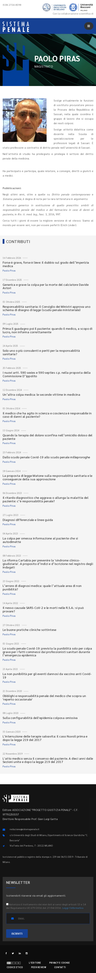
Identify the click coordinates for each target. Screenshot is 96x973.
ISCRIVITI (17, 933)
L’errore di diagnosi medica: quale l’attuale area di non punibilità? (42, 587)
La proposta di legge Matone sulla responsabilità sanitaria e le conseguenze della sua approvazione (47, 477)
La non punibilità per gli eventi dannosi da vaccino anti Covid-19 (47, 675)
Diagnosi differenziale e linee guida (28, 520)
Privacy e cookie (59, 962)
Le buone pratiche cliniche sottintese (29, 630)
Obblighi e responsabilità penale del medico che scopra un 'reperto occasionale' (44, 697)
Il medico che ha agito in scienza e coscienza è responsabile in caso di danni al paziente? (47, 415)
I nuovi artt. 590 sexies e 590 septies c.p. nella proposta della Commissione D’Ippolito (47, 374)
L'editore (35, 962)
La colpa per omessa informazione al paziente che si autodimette (40, 540)
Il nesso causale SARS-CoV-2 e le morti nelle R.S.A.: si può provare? (43, 609)
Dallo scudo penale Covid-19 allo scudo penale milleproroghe (46, 457)
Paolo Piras (9, 270)
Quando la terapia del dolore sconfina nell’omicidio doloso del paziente (47, 437)
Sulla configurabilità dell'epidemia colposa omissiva (40, 718)
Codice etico (15, 967)
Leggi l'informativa (73, 907)
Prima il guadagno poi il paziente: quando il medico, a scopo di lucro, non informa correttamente (47, 330)
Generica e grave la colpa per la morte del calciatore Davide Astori (46, 286)
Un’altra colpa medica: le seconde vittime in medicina (41, 394)
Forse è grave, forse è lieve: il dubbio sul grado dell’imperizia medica (46, 264)
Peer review (38, 967)
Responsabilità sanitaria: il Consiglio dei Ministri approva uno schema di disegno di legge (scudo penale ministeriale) (46, 308)
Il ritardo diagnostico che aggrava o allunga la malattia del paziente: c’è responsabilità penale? (45, 499)
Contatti (60, 967)
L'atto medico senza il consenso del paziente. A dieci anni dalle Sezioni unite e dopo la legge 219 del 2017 (48, 760)
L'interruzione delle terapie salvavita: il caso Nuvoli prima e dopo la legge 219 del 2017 (45, 738)
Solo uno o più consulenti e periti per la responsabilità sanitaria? (41, 352)
